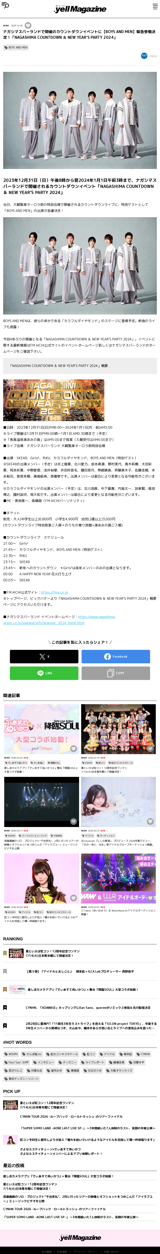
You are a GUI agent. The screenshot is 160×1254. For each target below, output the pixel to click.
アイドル (89, 835)
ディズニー (70, 1062)
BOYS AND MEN (18, 47)
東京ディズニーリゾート (24, 1079)
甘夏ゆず (138, 1062)
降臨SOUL (55, 762)
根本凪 (128, 1054)
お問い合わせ (111, 1252)
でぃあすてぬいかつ (17, 762)
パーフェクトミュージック (34, 835)
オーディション (107, 835)
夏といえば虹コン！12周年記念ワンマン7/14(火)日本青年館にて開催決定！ (104, 770)
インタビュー (46, 1062)
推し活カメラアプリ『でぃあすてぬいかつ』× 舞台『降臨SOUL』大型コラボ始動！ (41, 770)
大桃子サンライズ (121, 1070)
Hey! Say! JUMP (19, 1062)
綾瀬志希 (118, 1062)
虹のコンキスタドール (122, 762)
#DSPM (88, 762)
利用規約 (62, 1252)
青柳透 (75, 1070)
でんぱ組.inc (34, 1054)
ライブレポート (95, 1062)
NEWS (6, 25)
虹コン (102, 762)
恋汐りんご (15, 1070)
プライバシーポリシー (85, 1252)
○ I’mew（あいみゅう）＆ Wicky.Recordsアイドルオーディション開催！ (118, 912)
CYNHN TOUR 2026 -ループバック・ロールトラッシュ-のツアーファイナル (54, 1209)
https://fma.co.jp (54, 592)
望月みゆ (56, 1070)
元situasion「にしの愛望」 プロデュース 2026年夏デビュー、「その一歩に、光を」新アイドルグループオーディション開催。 (118, 842)
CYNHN (145, 1054)
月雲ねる (36, 1070)
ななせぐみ (95, 1070)
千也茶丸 (58, 835)
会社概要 (47, 1252)
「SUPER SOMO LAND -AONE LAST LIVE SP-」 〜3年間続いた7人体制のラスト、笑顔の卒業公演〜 (70, 1217)
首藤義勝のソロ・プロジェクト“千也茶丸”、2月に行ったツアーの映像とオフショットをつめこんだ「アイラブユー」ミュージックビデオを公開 (41, 844)
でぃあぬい (39, 762)
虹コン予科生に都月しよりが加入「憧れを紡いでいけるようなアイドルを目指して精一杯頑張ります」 (41, 919)
